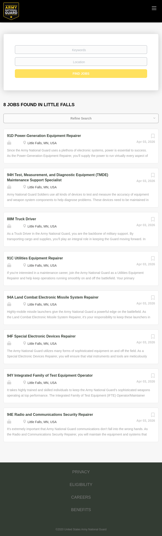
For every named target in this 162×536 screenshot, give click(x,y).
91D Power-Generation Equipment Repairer (44, 136)
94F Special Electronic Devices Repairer (41, 336)
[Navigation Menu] (154, 8)
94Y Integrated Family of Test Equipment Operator (50, 375)
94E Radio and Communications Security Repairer (50, 414)
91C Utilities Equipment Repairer (35, 258)
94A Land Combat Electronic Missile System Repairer (53, 297)
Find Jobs (81, 73)
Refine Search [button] (80, 118)
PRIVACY (81, 472)
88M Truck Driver (21, 219)
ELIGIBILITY (80, 484)
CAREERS (81, 497)
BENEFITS (81, 509)
